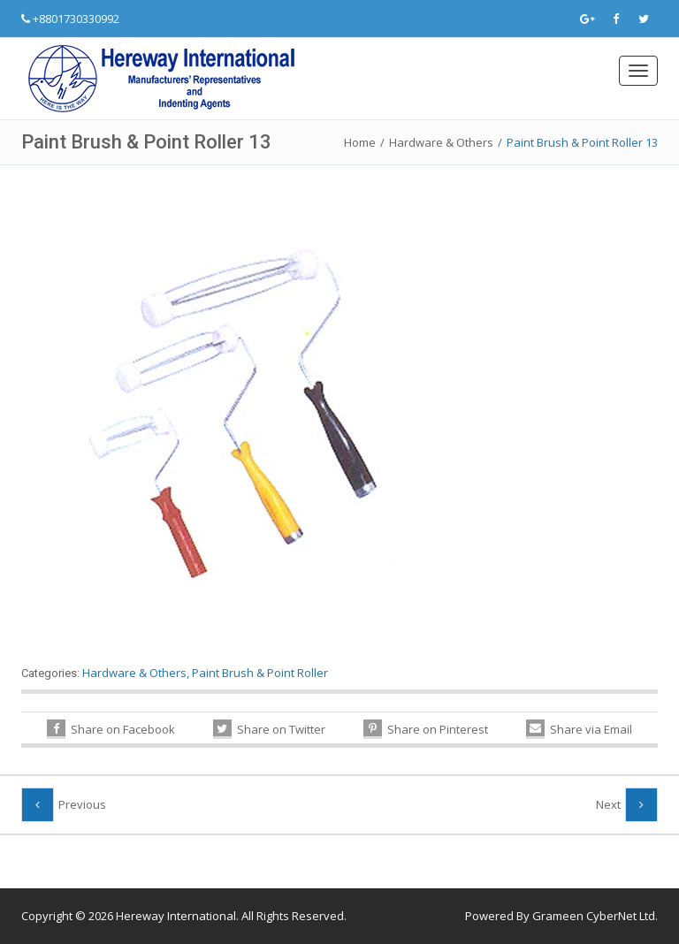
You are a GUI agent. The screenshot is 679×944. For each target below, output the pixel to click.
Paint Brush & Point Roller (260, 673)
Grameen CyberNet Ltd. (595, 916)
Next (608, 804)
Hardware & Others (441, 142)
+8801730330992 (76, 19)
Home (360, 142)
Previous (82, 804)
